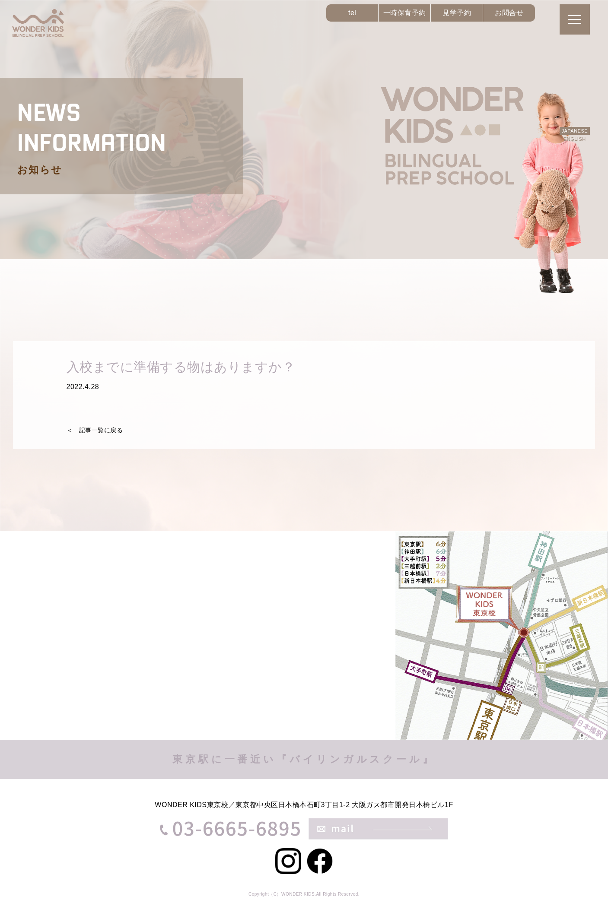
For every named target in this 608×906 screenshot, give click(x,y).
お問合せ (509, 12)
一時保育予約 (404, 12)
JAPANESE (574, 130)
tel (352, 12)
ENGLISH (574, 139)
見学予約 (456, 12)
